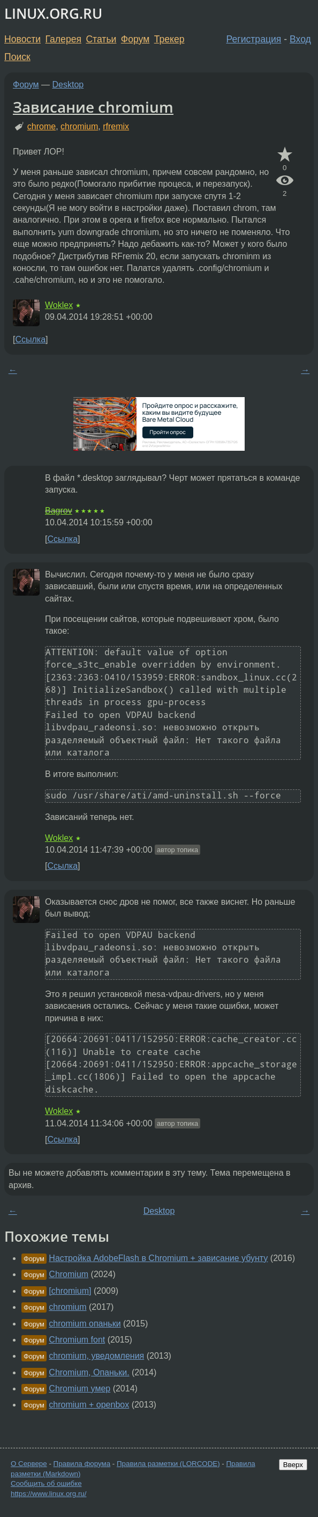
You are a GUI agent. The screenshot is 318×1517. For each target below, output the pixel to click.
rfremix (116, 126)
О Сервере (29, 1464)
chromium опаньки (84, 1323)
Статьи (101, 39)
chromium (79, 126)
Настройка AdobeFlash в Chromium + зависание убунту (158, 1258)
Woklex (59, 305)
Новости (22, 39)
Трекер (169, 39)
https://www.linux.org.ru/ (48, 1494)
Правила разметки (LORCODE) (168, 1464)
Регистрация (254, 39)
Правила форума (82, 1464)
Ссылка (30, 339)
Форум (135, 39)
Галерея (63, 39)
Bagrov (58, 510)
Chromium (68, 1274)
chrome (41, 126)
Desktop (68, 84)
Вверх (293, 1465)
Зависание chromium (93, 107)
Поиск (17, 57)
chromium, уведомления (96, 1355)
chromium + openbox (89, 1404)
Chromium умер (79, 1388)
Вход (300, 39)
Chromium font (77, 1339)
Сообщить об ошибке (46, 1483)
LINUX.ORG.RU (53, 13)
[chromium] (70, 1290)
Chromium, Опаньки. (89, 1372)
